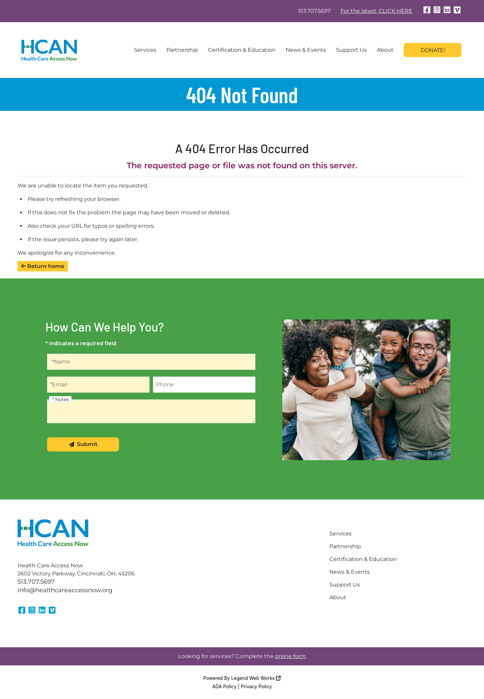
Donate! (432, 50)
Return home (42, 266)
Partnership (182, 50)
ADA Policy (224, 686)
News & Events (306, 50)
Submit (83, 444)
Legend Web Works (256, 678)
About (385, 50)
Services (145, 50)
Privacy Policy (256, 686)
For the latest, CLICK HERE (376, 11)
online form (290, 656)
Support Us (351, 50)
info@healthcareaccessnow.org (64, 590)
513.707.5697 (314, 11)
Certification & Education (242, 50)
